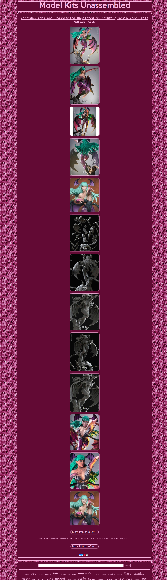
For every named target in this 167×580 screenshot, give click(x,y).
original (119, 574)
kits (56, 573)
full (69, 574)
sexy (104, 574)
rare (34, 574)
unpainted (85, 573)
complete (111, 574)
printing (139, 573)
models (41, 574)
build (27, 574)
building (48, 574)
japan (63, 574)
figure (127, 573)
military (98, 574)
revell (74, 574)
